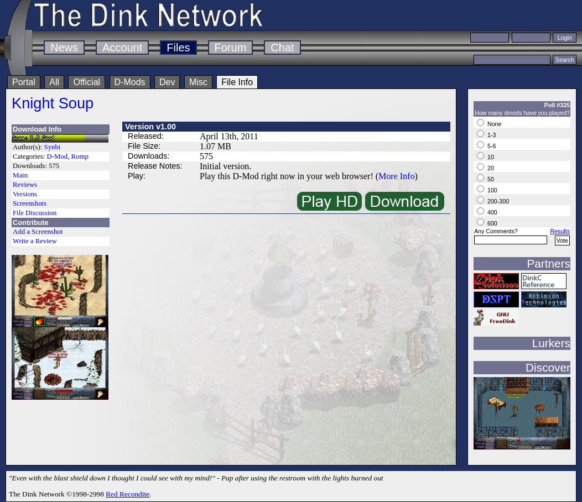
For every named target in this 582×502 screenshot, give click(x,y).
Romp (80, 156)
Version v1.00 (150, 126)
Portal (23, 82)
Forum (231, 47)
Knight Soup (52, 103)
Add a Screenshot (38, 232)
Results (560, 231)
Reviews (25, 185)
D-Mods (130, 82)
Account (122, 47)
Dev (167, 82)
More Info (396, 176)
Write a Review (35, 241)
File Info (237, 82)
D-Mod (56, 156)
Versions (25, 194)
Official (86, 82)
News (64, 47)
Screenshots (29, 203)
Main (20, 175)
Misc (198, 82)
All (54, 82)
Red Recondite (127, 494)
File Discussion (34, 213)
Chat (282, 47)
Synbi (52, 147)
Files (178, 47)
